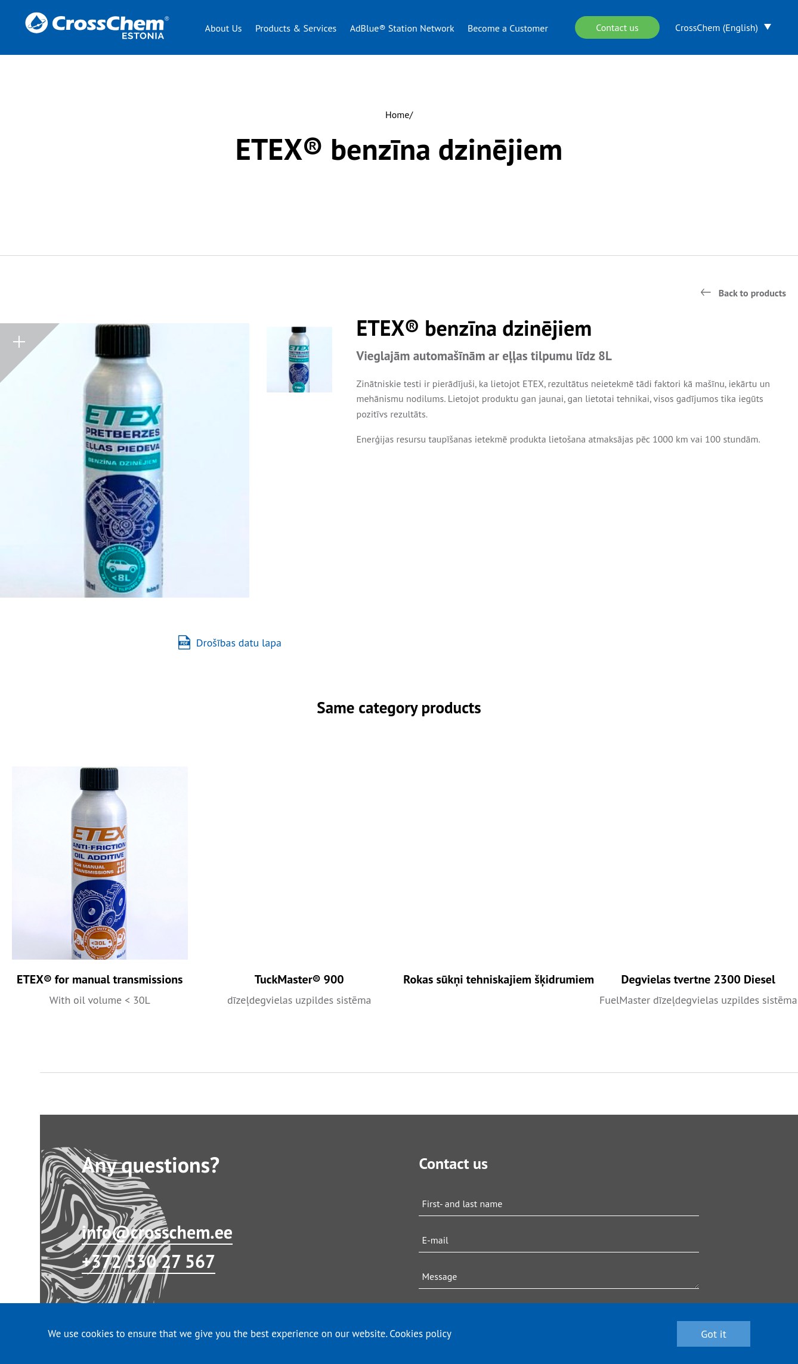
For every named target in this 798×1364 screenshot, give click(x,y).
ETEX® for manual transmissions (100, 979)
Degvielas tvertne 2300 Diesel (698, 979)
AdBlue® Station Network (402, 28)
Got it (713, 1334)
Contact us (617, 27)
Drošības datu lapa (230, 642)
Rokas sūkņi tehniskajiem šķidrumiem (498, 979)
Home (397, 114)
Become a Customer (508, 28)
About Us (223, 28)
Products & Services (295, 28)
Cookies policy (420, 1333)
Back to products (752, 293)
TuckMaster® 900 (299, 979)
